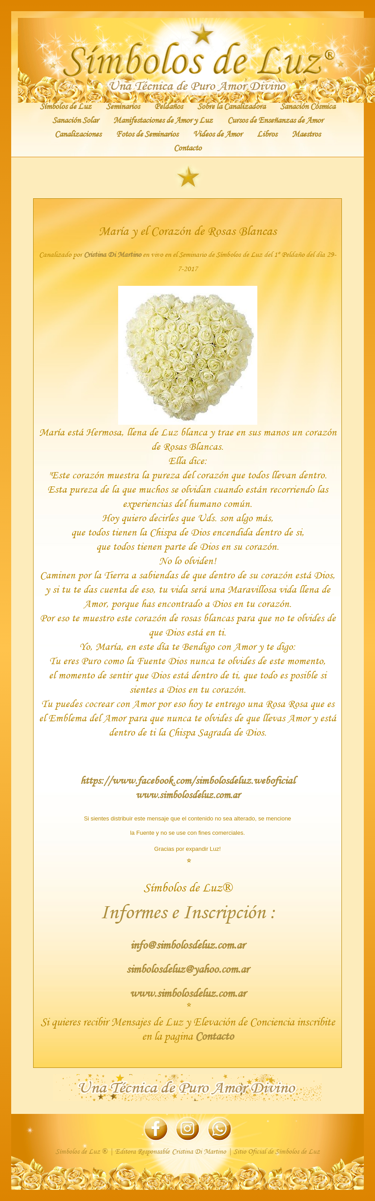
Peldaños (168, 106)
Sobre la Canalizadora (231, 106)
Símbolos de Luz (65, 106)
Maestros (306, 133)
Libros (267, 133)
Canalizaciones (78, 133)
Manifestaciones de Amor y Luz (163, 120)
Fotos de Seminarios (147, 133)
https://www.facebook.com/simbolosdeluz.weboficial (187, 780)
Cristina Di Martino (112, 254)
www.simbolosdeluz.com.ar (188, 794)
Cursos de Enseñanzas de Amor (275, 120)
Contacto (187, 147)
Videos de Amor (217, 133)
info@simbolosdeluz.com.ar (187, 944)
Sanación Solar (75, 120)
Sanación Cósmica (307, 106)
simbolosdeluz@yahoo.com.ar (187, 969)
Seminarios (123, 106)
